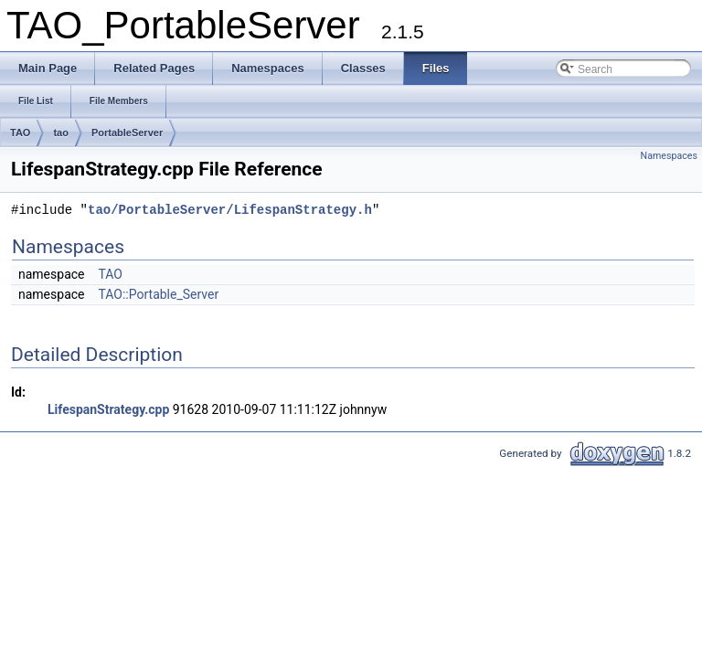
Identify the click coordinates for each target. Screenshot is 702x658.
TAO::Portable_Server (158, 294)
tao (61, 132)
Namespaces (669, 156)
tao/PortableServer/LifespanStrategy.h (230, 210)
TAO (20, 132)
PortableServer (127, 132)
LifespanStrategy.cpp (108, 409)
